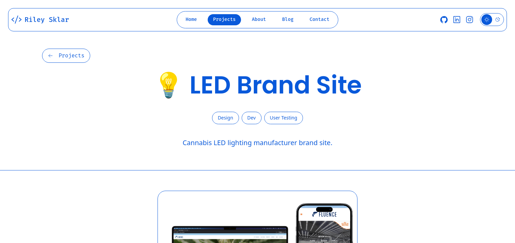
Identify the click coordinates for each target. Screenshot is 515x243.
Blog (288, 19)
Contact (320, 19)
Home (191, 19)
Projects (224, 19)
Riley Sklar (40, 19)
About (259, 19)
